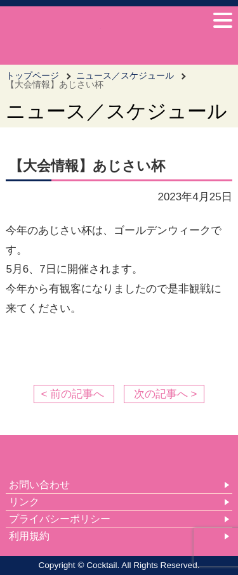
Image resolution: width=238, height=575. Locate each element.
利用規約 (29, 536)
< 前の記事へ (72, 394)
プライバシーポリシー (59, 519)
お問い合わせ (39, 484)
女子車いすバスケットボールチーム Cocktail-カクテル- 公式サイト (53, 34)
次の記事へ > (165, 394)
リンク (24, 501)
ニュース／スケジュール (125, 75)
